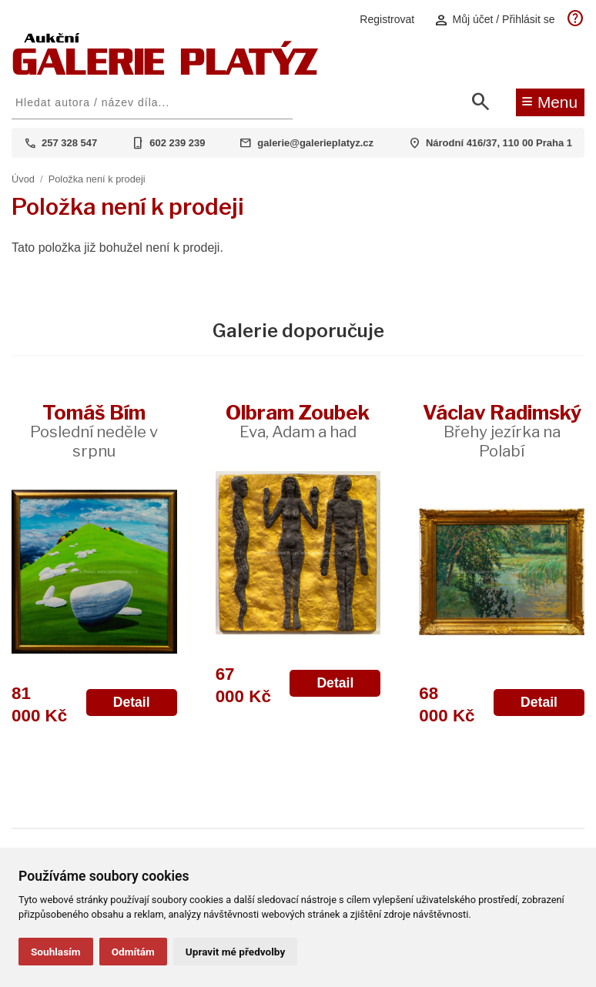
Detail (131, 702)
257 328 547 (69, 143)
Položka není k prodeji (97, 179)
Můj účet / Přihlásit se (494, 19)
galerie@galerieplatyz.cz (315, 143)
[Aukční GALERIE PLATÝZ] (166, 71)
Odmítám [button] (133, 951)
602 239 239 (177, 143)
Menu (549, 101)
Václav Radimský (502, 430)
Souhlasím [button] (56, 951)
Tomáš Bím (94, 430)
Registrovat (387, 19)
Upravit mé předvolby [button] (235, 951)
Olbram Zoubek (298, 420)
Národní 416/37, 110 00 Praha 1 (499, 143)
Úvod (23, 179)
